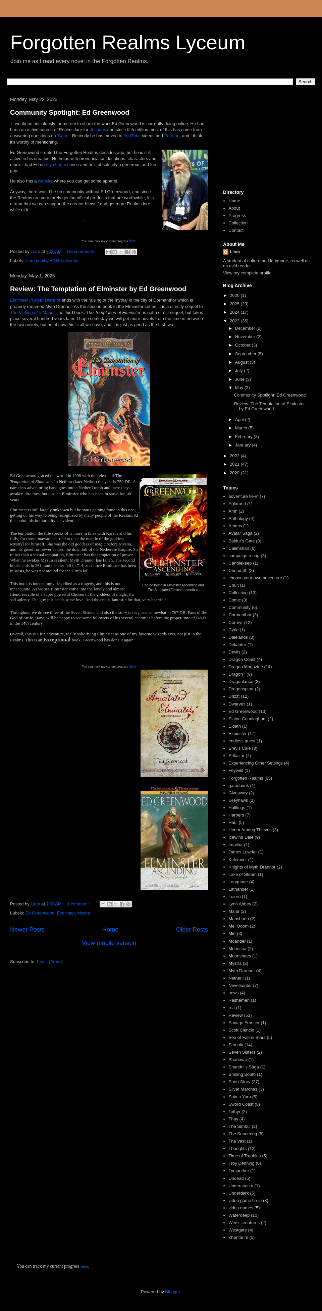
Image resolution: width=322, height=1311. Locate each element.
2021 (235, 464)
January (243, 445)
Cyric (233, 629)
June (240, 379)
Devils (234, 651)
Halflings (236, 807)
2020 (235, 472)
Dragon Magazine (245, 666)
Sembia (235, 1044)
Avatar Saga (240, 533)
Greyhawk (238, 800)
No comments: (81, 251)
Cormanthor (240, 614)
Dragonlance (240, 681)
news (233, 992)
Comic (234, 599)
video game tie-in (245, 1200)
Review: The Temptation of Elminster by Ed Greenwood (98, 289)
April (240, 419)
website (45, 180)
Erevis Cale (239, 748)
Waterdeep (239, 1215)
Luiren (234, 896)
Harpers (236, 815)
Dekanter (237, 644)
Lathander (238, 889)
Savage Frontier (244, 1022)
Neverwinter (240, 985)
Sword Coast (240, 1104)
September (246, 353)
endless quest (241, 740)
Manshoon (238, 918)
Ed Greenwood (64, 260)
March (242, 427)
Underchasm (240, 1185)
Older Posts (192, 929)
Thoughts (237, 1148)
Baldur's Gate (241, 540)
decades (98, 129)
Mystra (83, 912)
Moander (237, 941)
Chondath (237, 570)
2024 (235, 312)
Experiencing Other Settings (255, 763)
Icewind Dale (240, 837)
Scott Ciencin (241, 1030)
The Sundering (242, 1133)
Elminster (66, 912)
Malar (233, 911)
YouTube (132, 135)
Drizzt (233, 696)
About (234, 208)
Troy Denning (241, 1163)
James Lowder (242, 851)
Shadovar (237, 1059)
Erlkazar (236, 755)
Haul (232, 822)
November (246, 336)
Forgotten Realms (245, 778)
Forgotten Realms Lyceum (127, 42)
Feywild (235, 770)
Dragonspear (241, 688)
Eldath (234, 726)
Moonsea (237, 948)
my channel (57, 164)
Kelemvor (237, 859)
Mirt (232, 933)
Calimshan (238, 548)
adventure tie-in (243, 496)
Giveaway (238, 792)
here (132, 240)
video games (240, 1207)
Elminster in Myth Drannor (35, 300)
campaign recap (244, 555)
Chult (233, 585)
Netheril (236, 978)
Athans (235, 525)
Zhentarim (238, 1237)
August (242, 362)
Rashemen (239, 1000)
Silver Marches (242, 1089)
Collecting (238, 592)
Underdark (238, 1193)
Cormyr (235, 622)
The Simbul (239, 1126)
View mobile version (109, 943)
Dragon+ (236, 674)
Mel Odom (238, 926)
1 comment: (79, 903)
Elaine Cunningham (247, 718)
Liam (235, 251)
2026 (235, 295)
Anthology (238, 518)
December (246, 328)
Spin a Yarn (239, 1096)
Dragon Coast (241, 659)
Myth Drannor (241, 970)
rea (231, 1007)
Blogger (172, 1291)
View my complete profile (247, 272)
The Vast (237, 1141)
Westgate (237, 1230)
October (243, 345)
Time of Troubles (244, 1155)
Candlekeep (240, 563)
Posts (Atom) (49, 961)
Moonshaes (239, 955)
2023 (235, 320)
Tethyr (234, 1111)
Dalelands (238, 637)
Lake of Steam (242, 874)
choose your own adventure (255, 577)
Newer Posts (27, 929)
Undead (236, 1178)
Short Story (239, 1081)
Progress (237, 215)
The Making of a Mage (31, 312)
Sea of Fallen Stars (247, 1037)
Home (110, 929)
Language (238, 881)
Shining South (242, 1074)
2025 (235, 303)
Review (235, 1015)
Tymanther (238, 1170)
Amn (232, 511)
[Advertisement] (266, 140)
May (240, 387)
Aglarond (237, 503)
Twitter (63, 135)
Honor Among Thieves (249, 829)
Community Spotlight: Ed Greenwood (69, 112)
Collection (238, 222)
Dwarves (237, 703)
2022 (235, 455)
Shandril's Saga (243, 1066)
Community (36, 260)
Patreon (172, 135)
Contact (236, 230)
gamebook (238, 785)
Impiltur (235, 844)
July (239, 370)
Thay (233, 1118)
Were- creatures (244, 1222)
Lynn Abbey (239, 903)
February (244, 436)
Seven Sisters (241, 1052)
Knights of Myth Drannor (251, 867)
